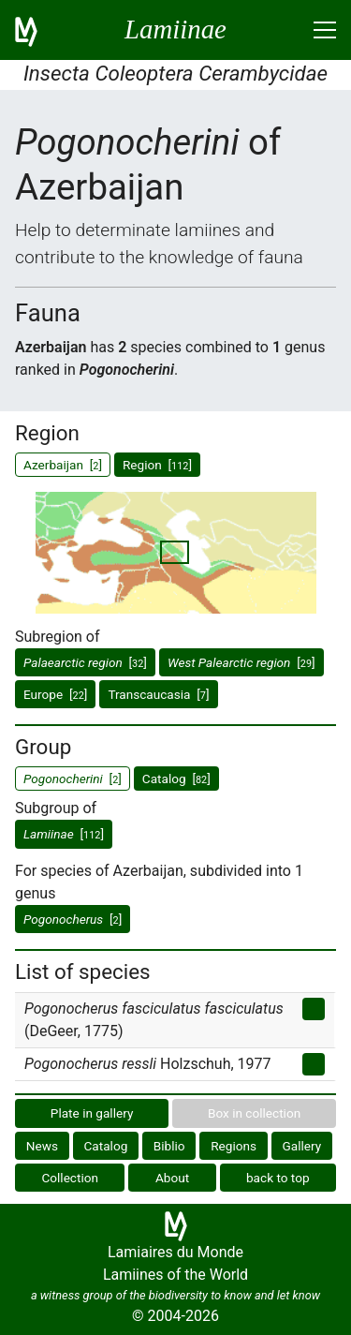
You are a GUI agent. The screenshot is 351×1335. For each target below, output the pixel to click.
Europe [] (55, 694)
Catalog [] (176, 778)
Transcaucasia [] (158, 694)
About (172, 1177)
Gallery (302, 1145)
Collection (69, 1177)
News (42, 1145)
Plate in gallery (92, 1112)
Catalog (106, 1145)
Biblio (169, 1145)
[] (85, 662)
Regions (233, 1145)
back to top (278, 1177)
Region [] (157, 464)
